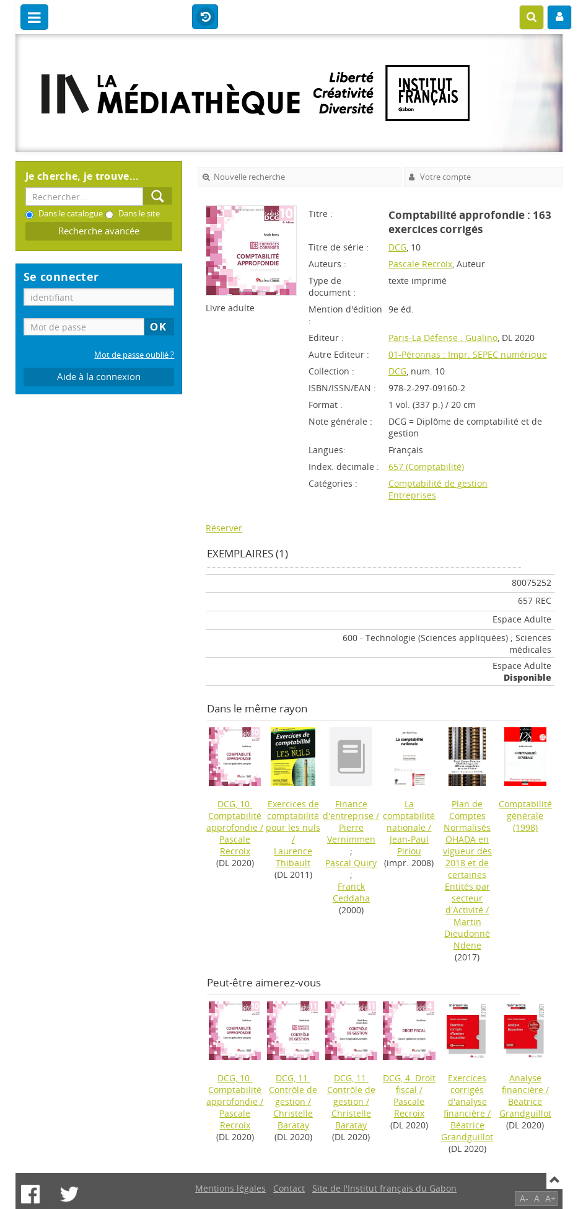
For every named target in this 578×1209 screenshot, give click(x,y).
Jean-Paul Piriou (409, 845)
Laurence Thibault (293, 857)
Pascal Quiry (351, 863)
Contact (289, 1188)
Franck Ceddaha (351, 892)
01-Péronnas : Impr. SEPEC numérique (467, 354)
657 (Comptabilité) (426, 466)
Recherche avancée (98, 230)
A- (524, 1198)
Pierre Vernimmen (351, 833)
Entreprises (412, 495)
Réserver (224, 528)
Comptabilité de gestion (438, 483)
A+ (550, 1198)
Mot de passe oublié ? (134, 355)
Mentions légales (230, 1188)
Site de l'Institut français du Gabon (384, 1188)
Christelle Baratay (293, 1119)
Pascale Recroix (420, 264)
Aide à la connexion (99, 376)
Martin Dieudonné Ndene (467, 933)
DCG (397, 247)
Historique (205, 17)
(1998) (525, 815)
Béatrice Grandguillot (467, 1131)
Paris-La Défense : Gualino (442, 337)
